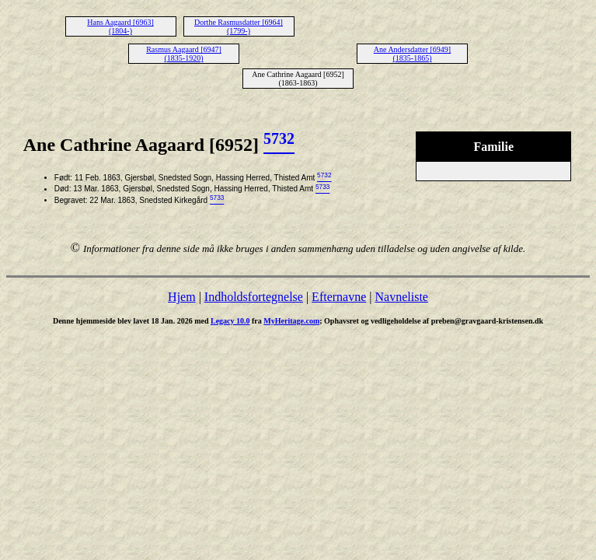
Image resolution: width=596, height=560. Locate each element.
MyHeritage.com (291, 321)
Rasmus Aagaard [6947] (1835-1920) (183, 53)
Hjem (182, 296)
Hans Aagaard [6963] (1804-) (120, 26)
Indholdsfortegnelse (253, 296)
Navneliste (401, 296)
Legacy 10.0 (230, 321)
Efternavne (339, 296)
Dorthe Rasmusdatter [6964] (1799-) (238, 26)
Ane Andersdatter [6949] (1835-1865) (412, 53)
